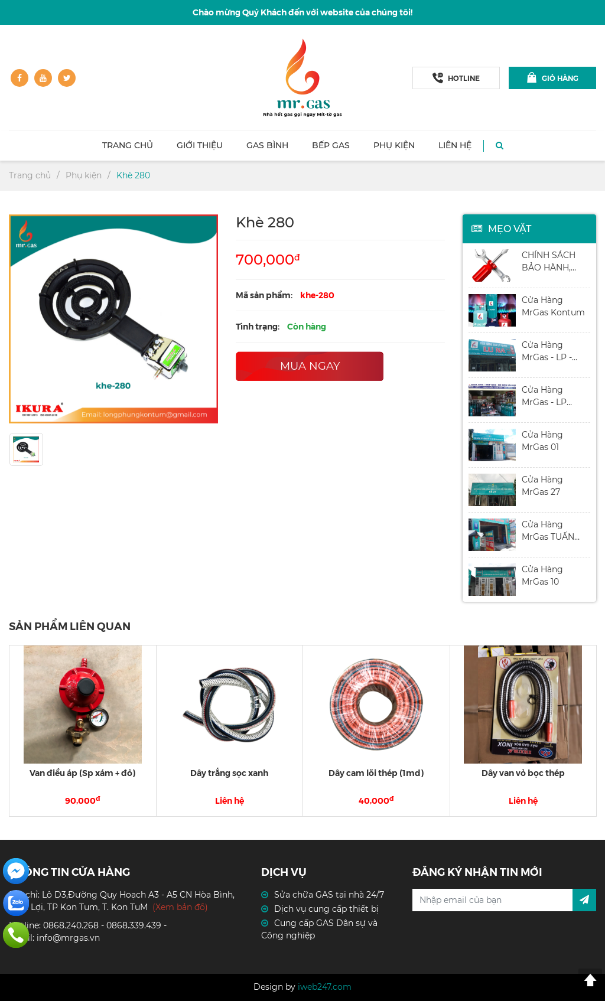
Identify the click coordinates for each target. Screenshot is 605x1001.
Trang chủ (127, 145)
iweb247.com (325, 987)
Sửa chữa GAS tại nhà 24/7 (329, 894)
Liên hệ (454, 145)
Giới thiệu (200, 145)
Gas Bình (267, 145)
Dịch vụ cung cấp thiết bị (326, 909)
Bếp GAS (331, 145)
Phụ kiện (394, 145)
